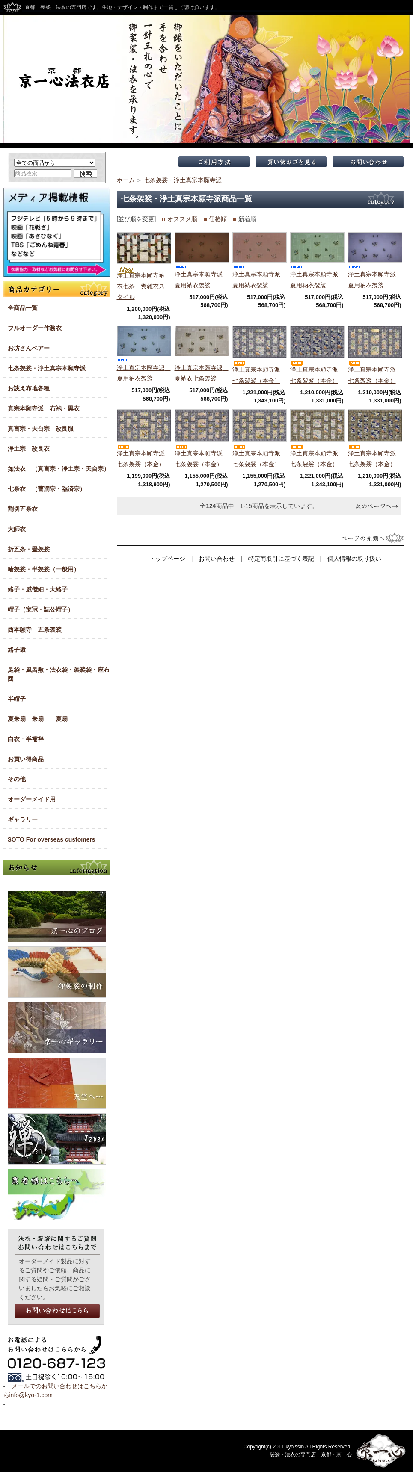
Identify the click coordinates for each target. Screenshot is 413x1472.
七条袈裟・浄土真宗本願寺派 (183, 180)
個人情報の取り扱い (354, 558)
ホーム (126, 180)
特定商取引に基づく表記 (281, 558)
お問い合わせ (217, 558)
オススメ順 (182, 219)
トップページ (167, 558)
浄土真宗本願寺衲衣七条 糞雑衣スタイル (141, 286)
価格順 (218, 219)
